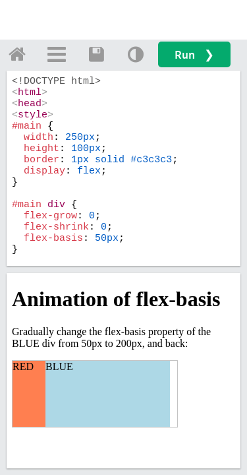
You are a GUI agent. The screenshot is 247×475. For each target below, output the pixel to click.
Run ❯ (194, 54)
